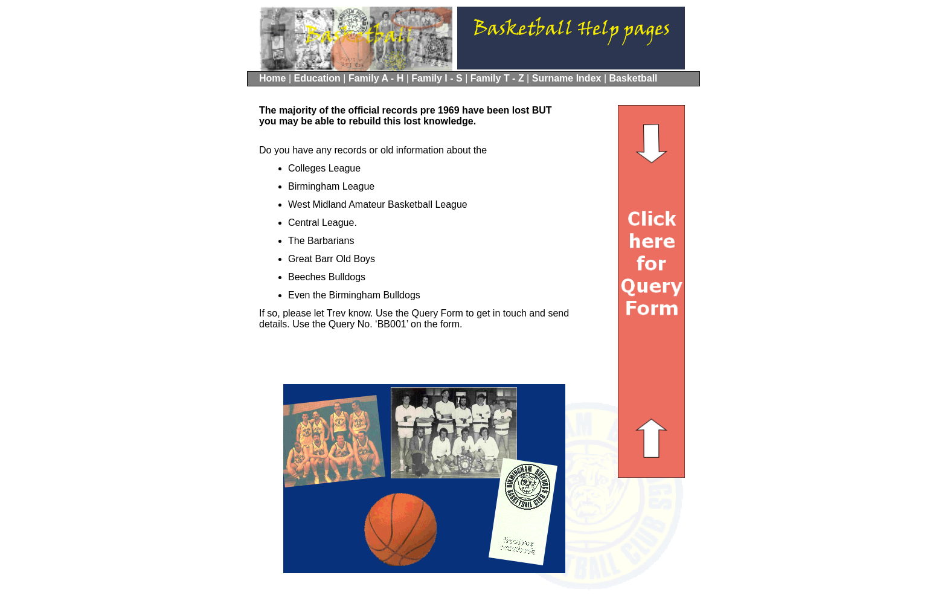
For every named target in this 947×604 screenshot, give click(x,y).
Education (319, 78)
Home (274, 78)
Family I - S (438, 78)
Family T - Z (498, 78)
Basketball (633, 78)
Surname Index (568, 78)
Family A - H (377, 78)
